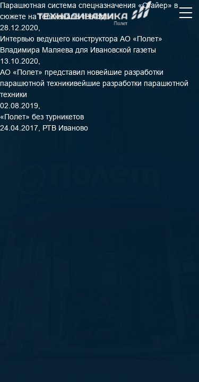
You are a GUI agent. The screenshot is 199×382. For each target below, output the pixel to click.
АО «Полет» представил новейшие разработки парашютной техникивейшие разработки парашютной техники (94, 83)
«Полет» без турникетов (42, 116)
